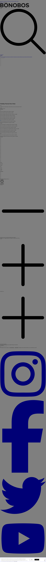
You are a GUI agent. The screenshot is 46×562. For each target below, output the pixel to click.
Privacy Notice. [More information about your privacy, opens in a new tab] (15, 561)
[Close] (45, 559)
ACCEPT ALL (36, 559)
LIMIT (31, 559)
